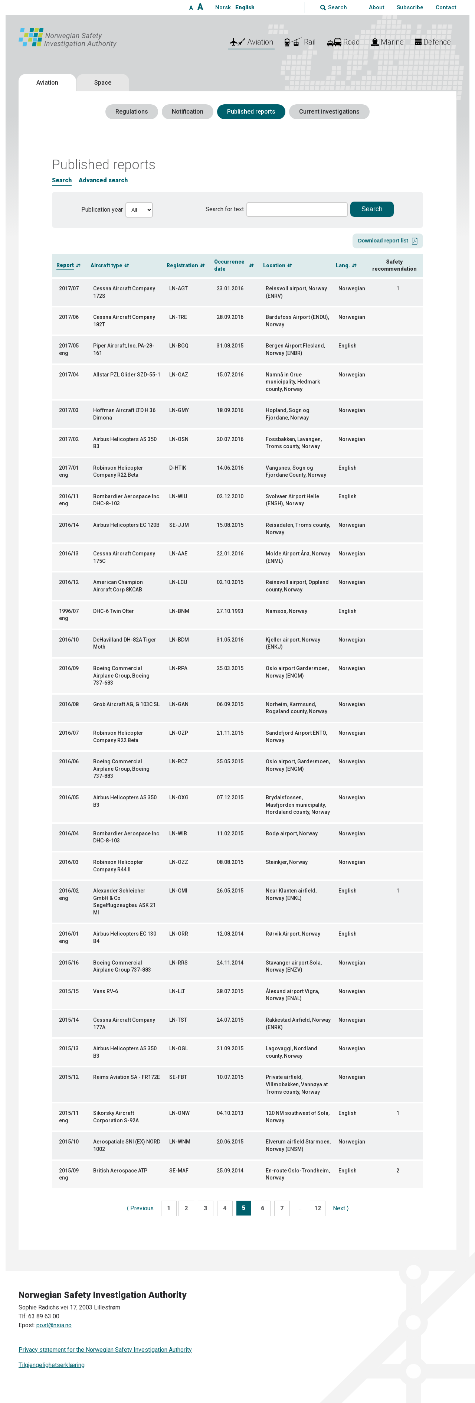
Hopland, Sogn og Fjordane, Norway (287, 414)
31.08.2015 (230, 346)
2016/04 (69, 833)
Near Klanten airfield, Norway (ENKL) (291, 894)
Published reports (251, 111)
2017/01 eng (69, 471)
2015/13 (69, 1048)
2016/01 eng (69, 937)
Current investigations (329, 111)
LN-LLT (177, 991)
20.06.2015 (230, 1142)
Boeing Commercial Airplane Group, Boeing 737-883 (121, 768)
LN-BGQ (179, 346)
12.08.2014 (230, 934)
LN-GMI (178, 891)
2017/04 (69, 375)
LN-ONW (179, 1113)
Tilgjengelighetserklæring (52, 1364)
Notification (187, 111)
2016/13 (69, 554)
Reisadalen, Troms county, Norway (298, 528)
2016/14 (69, 525)
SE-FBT (178, 1077)
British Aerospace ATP (120, 1171)
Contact (446, 7)
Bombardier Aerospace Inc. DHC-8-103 (127, 500)
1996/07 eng (69, 614)
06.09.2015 (230, 704)
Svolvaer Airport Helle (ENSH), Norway (292, 500)
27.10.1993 (230, 611)
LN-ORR (178, 934)
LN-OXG (179, 797)
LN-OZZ (178, 862)
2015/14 (69, 1020)
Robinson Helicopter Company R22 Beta (118, 471)
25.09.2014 (230, 1171)
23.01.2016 (230, 288)
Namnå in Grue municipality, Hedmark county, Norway (293, 382)
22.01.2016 (230, 554)
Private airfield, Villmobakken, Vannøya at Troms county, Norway (297, 1084)
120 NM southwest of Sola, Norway (298, 1116)
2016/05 (69, 797)
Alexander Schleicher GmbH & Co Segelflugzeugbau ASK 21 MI (124, 902)
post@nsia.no (54, 1325)
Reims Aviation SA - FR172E (126, 1077)
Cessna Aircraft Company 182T (124, 320)
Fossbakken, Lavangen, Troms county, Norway (294, 443)
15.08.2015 (230, 525)
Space (102, 82)
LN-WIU (178, 496)
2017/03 (69, 410)
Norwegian (351, 288)
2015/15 (69, 991)
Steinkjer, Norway (287, 862)
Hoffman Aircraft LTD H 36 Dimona (124, 414)
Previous (140, 1208)
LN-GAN (179, 704)
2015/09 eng (69, 1174)
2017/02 (69, 439)
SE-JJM (179, 525)
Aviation (47, 82)
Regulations (131, 111)
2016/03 (69, 862)
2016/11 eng (69, 500)
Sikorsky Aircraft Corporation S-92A (116, 1116)
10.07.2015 (230, 1077)
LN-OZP (178, 733)
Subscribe (410, 7)
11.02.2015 (230, 833)
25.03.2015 (230, 668)
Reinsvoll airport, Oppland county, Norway (297, 586)
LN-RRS (178, 963)
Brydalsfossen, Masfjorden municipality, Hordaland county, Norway (298, 805)
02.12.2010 (230, 496)
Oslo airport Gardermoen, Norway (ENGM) (297, 672)
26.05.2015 (230, 891)
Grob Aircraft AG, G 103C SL (126, 704)
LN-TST (178, 1020)
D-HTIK (177, 468)
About (376, 7)
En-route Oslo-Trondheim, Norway (298, 1174)
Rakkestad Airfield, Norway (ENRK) (298, 1023)
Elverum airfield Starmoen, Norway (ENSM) (298, 1145)
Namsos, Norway (286, 611)
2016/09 (69, 668)
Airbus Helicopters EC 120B (126, 525)
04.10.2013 (230, 1113)
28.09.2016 (230, 317)
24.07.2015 (230, 1020)
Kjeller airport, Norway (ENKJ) (293, 643)
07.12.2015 (230, 797)
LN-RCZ (178, 761)
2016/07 (69, 733)
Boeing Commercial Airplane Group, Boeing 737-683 (121, 675)
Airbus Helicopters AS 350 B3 (125, 443)
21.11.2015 (230, 733)
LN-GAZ (178, 375)
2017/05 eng (69, 349)
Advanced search (103, 180)
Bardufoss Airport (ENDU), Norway (297, 320)
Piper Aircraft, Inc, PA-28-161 (123, 349)
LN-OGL (178, 1048)
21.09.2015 (230, 1048)
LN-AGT (178, 288)
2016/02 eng (69, 894)
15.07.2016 (230, 375)
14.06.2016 (230, 468)
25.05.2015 (230, 761)
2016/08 (69, 704)
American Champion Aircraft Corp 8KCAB (118, 586)
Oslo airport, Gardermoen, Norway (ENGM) (298, 765)
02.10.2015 (230, 582)
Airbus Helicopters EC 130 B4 (124, 937)
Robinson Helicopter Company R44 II (118, 865)
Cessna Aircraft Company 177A (124, 1023)
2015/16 (69, 963)
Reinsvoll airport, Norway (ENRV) (296, 292)
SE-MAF (179, 1171)
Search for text (225, 209)
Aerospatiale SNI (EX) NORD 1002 (126, 1145)
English (245, 7)
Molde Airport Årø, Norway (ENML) (298, 557)
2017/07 (69, 288)
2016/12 (69, 582)
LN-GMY (179, 410)
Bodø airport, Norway (292, 833)
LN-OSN (179, 439)
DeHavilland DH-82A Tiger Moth (124, 643)
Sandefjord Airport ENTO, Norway (296, 736)
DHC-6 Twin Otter (113, 611)
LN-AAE (178, 554)
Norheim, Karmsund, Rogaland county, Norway (296, 708)
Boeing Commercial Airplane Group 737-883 (122, 966)
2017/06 (69, 317)
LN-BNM (179, 611)
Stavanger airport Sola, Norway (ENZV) (294, 966)
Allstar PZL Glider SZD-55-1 (126, 375)
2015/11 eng (69, 1116)
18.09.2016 (230, 410)
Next (341, 1208)
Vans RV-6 (105, 991)
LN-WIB (178, 833)
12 (317, 1208)
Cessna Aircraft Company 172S (124, 292)
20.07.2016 (230, 439)
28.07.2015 (230, 991)
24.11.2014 (230, 963)
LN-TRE (178, 317)
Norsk (223, 7)
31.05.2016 (230, 640)
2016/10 (69, 640)
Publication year (102, 209)
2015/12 (69, 1077)
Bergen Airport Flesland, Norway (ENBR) (295, 349)
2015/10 (69, 1142)
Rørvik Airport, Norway (293, 934)
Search (62, 180)
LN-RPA (178, 668)
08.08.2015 (230, 862)
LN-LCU (178, 582)
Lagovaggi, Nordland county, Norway (291, 1052)
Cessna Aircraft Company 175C (124, 557)
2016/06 (69, 761)
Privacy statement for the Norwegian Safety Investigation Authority (105, 1349)
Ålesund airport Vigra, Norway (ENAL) (292, 995)
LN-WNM (179, 1142)
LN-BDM (179, 640)
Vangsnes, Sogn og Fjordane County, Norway (296, 471)
